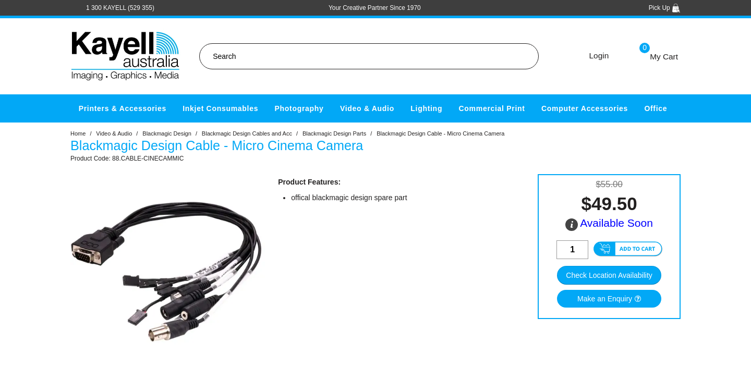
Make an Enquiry (604, 299)
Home (78, 133)
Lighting (426, 108)
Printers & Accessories (122, 108)
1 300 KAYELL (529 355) (120, 7)
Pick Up (665, 7)
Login (599, 55)
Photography (299, 108)
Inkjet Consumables (220, 108)
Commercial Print (492, 108)
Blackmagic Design (166, 133)
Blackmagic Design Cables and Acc (247, 133)
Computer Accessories (584, 108)
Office (655, 108)
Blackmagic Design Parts (334, 133)
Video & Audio (367, 108)
